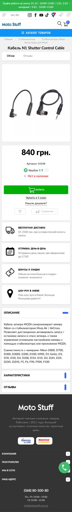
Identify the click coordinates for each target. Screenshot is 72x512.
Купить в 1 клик (36, 198)
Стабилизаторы (27, 39)
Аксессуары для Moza (36, 42)
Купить (36, 190)
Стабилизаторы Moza (53, 39)
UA (12, 15)
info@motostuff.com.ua (36, 505)
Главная (8, 39)
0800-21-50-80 (33, 23)
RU (17, 15)
